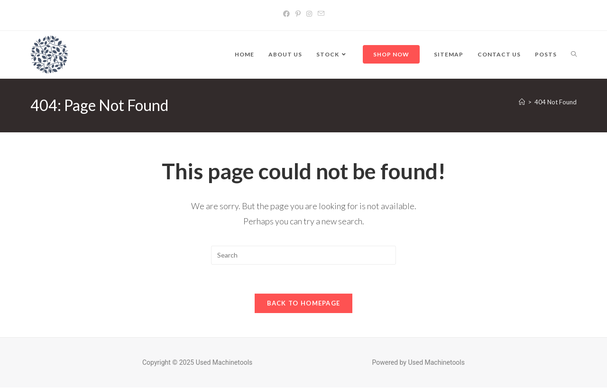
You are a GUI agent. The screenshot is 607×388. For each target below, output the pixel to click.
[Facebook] (286, 13)
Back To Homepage (303, 303)
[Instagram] (309, 13)
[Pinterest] (298, 13)
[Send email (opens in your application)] (321, 13)
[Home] (522, 102)
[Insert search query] (303, 255)
